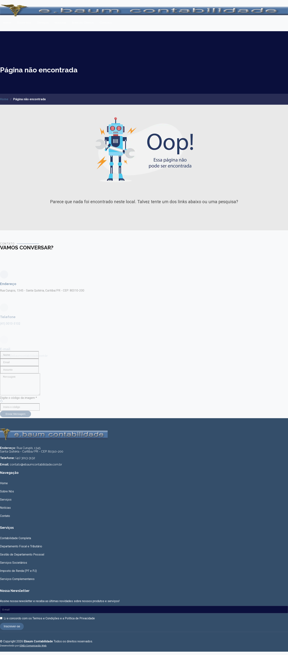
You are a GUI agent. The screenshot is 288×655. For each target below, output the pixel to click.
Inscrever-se (12, 629)
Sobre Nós (24, 22)
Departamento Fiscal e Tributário (21, 549)
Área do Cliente (83, 22)
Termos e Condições (45, 621)
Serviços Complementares (17, 582)
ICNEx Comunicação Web (33, 649)
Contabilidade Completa (15, 541)
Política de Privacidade (80, 621)
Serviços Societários (13, 566)
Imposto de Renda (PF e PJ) (18, 574)
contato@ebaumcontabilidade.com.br (36, 468)
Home (7, 22)
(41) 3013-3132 (25, 461)
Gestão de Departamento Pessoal (22, 558)
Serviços (43, 22)
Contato (106, 22)
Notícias (60, 22)
